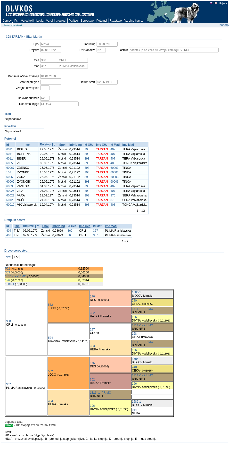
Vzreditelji (27, 20)
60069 (10, 181)
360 (69, 230)
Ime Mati (128, 144)
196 (7, 280)
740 (134, 300)
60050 (10, 163)
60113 (10, 154)
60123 (10, 200)
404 (8, 230)
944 (134, 410)
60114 (10, 158)
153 (8, 172)
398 (86, 149)
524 (50, 337)
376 (112, 195)
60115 (10, 149)
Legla (39, 20)
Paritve (73, 20)
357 (95, 230)
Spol (62, 144)
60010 (10, 204)
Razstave (116, 20)
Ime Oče (101, 144)
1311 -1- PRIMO (15, 276)
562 (7, 268)
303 (7, 272)
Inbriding (75, 144)
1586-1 (9, 284)
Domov (7, 20)
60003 (114, 167)
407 (112, 149)
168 (134, 333)
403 (8, 235)
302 (92, 313)
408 (112, 163)
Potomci (101, 20)
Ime (27, 144)
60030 (10, 186)
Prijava (223, 3)
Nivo (8, 257)
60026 (10, 191)
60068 (10, 177)
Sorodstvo (87, 20)
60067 (10, 167)
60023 (10, 195)
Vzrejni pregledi (56, 20)
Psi (16, 20)
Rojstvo (45, 144)
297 (92, 329)
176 (92, 296)
